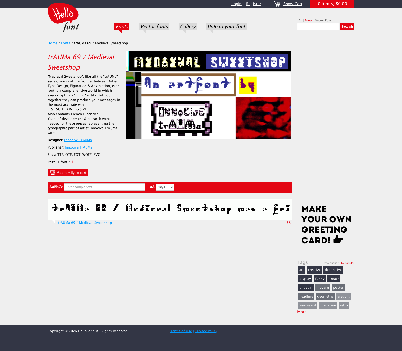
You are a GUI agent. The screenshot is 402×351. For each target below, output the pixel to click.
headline (306, 296)
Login (236, 4)
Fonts (122, 26)
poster (338, 287)
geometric (325, 296)
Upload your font (226, 26)
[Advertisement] (325, 119)
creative (314, 270)
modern (322, 287)
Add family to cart (67, 172)
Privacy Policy (206, 331)
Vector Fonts (324, 20)
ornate (334, 278)
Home (52, 43)
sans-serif (307, 305)
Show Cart (292, 4)
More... (303, 312)
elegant (344, 296)
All (300, 20)
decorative (333, 270)
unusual (305, 287)
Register (253, 4)
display (305, 278)
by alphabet (331, 263)
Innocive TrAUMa (78, 140)
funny (320, 278)
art (301, 270)
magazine (328, 305)
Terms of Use (181, 331)
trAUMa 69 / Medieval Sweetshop (85, 222)
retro (344, 305)
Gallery (187, 26)
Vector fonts (154, 26)
